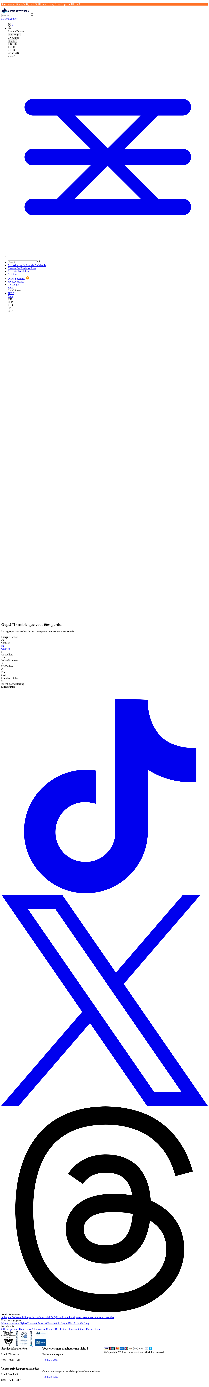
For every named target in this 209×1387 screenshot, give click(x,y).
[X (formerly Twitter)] (104, 1105)
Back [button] (10, 287)
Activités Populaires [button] (18, 271)
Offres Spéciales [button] (19, 278)
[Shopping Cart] (10, 24)
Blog (86, 1323)
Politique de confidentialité (36, 1317)
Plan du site (62, 1317)
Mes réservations (10, 1323)
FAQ (53, 1317)
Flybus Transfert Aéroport (34, 1323)
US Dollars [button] (104, 653)
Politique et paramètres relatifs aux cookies (91, 1317)
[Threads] (104, 1311)
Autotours (80, 1329)
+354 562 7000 (50, 1359)
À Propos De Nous (11, 1317)
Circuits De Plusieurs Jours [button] (22, 268)
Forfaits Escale (94, 1329)
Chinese (104, 647)
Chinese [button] (104, 641)
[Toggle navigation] (108, 255)
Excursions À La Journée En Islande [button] (27, 265)
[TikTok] (104, 893)
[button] (9, 28)
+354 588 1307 (50, 1376)
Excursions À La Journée (32, 1329)
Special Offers (71, 4)
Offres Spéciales (10, 1329)
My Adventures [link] (9, 18)
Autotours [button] (13, 274)
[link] (108, 299)
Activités (79, 1323)
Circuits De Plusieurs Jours (60, 1329)
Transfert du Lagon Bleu (61, 1323)
